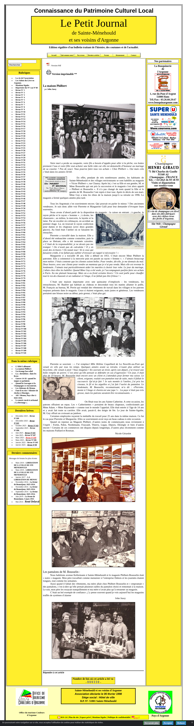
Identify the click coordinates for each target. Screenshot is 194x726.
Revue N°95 (20, 317)
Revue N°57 (20, 225)
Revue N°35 (20, 172)
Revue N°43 (20, 191)
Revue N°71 (20, 259)
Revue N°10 (20, 112)
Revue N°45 (20, 196)
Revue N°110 (21, 353)
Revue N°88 (20, 300)
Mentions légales (22, 85)
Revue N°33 (20, 167)
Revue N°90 (20, 305)
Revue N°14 (20, 121)
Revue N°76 (20, 271)
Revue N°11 (20, 114)
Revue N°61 (20, 235)
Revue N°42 (20, 189)
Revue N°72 (20, 261)
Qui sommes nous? (67, 55)
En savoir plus (151, 723)
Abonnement (120, 55)
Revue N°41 (20, 186)
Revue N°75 (20, 268)
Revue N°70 (20, 256)
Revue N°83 (20, 288)
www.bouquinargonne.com (162, 102)
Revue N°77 (20, 273)
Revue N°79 (20, 278)
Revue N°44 (20, 194)
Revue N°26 (20, 150)
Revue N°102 (21, 334)
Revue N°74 (20, 266)
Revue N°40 (20, 184)
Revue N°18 (20, 131)
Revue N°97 (20, 321)
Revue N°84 (20, 290)
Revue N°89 (20, 302)
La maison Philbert (23, 369)
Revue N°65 (20, 244)
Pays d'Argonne (160, 715)
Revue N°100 (21, 329)
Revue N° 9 (20, 109)
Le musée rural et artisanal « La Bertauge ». (26, 401)
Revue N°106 (21, 343)
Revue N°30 (20, 160)
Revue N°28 (20, 155)
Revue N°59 (20, 230)
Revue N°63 (20, 240)
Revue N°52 (20, 213)
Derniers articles (93, 55)
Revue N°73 (20, 264)
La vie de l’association (25, 78)
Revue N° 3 (20, 95)
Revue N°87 (20, 297)
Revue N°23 (20, 143)
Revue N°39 (20, 182)
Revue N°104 (21, 338)
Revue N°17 (20, 129)
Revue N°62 (20, 237)
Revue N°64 (20, 242)
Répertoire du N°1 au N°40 (27, 88)
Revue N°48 (20, 203)
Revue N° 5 (20, 100)
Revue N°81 (20, 283)
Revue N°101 (21, 331)
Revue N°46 (20, 199)
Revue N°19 (20, 133)
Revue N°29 (20, 158)
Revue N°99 (20, 326)
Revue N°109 (21, 350)
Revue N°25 (20, 148)
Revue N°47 (20, 201)
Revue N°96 (20, 319)
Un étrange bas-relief (24, 371)
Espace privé (85, 717)
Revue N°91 (20, 307)
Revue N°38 (20, 179)
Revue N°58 (20, 227)
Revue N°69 (20, 254)
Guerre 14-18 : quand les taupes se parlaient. (25, 379)
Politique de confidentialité (118, 717)
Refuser (181, 723)
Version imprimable (60, 74)
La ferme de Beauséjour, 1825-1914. (26, 483)
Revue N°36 (20, 174)
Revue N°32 (20, 165)
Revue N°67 (20, 249)
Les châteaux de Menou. (25, 388)
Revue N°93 (20, 312)
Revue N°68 (20, 252)
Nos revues (80, 55)
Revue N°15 (20, 124)
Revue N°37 (20, 177)
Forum (106, 55)
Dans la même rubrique (24, 361)
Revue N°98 (20, 324)
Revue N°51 (20, 211)
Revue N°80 (20, 281)
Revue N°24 (20, 145)
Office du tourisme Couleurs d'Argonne (31, 713)
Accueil (53, 55)
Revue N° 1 (20, 90)
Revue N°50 (20, 208)
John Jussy (51, 89)
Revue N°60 (20, 232)
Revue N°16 (20, 126)
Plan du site (74, 717)
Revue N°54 (20, 218)
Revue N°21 (20, 138)
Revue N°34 (20, 170)
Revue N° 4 (20, 97)
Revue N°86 (20, 295)
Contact (133, 55)
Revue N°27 (20, 153)
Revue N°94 (20, 314)
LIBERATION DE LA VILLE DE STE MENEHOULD (26, 465)
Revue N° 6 (20, 102)
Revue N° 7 (20, 105)
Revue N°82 (20, 285)
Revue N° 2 (20, 92)
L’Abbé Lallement (23, 366)
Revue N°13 (20, 119)
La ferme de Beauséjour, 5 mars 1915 (24, 497)
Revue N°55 (20, 220)
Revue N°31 (20, 162)
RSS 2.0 (63, 717)
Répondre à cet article (53, 672)
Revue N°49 (20, 206)
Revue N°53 (20, 215)
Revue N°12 (20, 117)
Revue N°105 (21, 341)
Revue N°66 (20, 247)
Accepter (168, 723)
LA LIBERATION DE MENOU (25, 478)
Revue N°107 (21, 346)
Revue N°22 (20, 141)
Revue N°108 (21, 348)
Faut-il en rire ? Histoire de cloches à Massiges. (26, 391)
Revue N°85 (20, 293)
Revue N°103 (21, 336)
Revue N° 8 (20, 107)
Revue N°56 (20, 223)
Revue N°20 (20, 136)
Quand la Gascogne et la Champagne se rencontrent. (25, 384)
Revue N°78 (20, 276)
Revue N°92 (20, 309)
